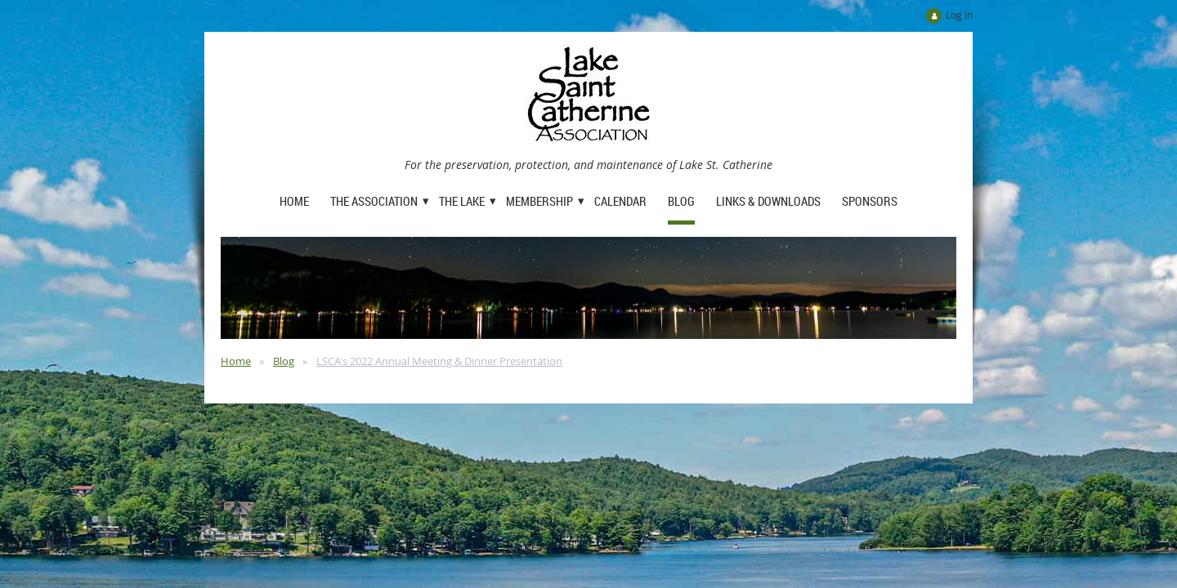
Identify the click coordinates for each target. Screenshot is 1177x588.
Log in (959, 14)
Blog (283, 361)
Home (236, 361)
